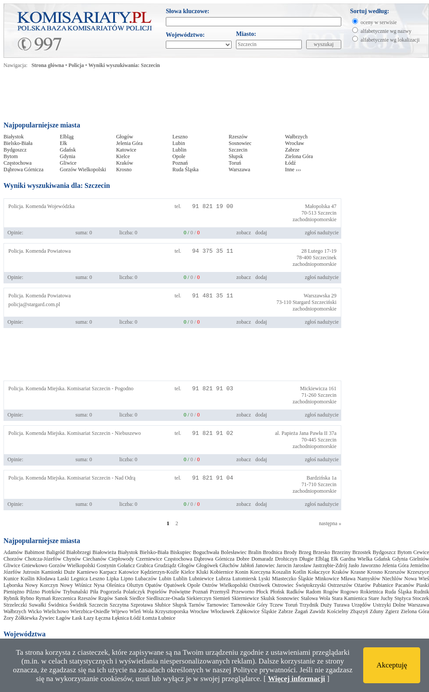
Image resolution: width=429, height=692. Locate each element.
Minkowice (327, 578)
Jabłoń (247, 565)
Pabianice (383, 585)
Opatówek (174, 585)
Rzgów (105, 598)
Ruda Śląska (185, 169)
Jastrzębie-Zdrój (330, 565)
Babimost (35, 552)
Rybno (27, 598)
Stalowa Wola (315, 598)
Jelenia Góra (129, 143)
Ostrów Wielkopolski (225, 585)
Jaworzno (371, 565)
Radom (314, 592)
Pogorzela (110, 592)
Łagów (63, 618)
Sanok (121, 598)
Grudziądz (165, 565)
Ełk (63, 143)
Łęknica (120, 618)
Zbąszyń (359, 611)
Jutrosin (31, 572)
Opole (178, 156)
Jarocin (284, 565)
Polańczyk (134, 592)
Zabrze (292, 150)
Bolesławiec (234, 552)
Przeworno (243, 592)
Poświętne (179, 592)
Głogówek (207, 565)
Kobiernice (221, 572)
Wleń (135, 611)
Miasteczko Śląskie (292, 578)
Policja (76, 65)
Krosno (124, 169)
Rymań (43, 598)
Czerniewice (149, 559)
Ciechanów (95, 559)
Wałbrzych (296, 137)
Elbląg (66, 137)
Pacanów (404, 585)
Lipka (113, 578)
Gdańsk (68, 150)
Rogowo (349, 592)
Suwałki (37, 605)
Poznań (180, 163)
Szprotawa (142, 605)
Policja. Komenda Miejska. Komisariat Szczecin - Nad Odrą (72, 478)
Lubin (178, 143)
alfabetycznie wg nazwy (386, 31)
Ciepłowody (121, 559)
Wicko (35, 611)
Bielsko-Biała (18, 143)
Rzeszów (238, 137)
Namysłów (369, 578)
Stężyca (402, 598)
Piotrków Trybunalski (65, 592)
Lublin (179, 150)
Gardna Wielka (356, 559)
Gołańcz (126, 565)
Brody (290, 552)
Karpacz (108, 572)
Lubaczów (146, 578)
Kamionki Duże (58, 572)
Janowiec (265, 565)
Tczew (276, 605)
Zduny (376, 611)
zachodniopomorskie (314, 219)
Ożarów (362, 585)
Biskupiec (180, 552)
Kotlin (299, 572)
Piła (94, 592)
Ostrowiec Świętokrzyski (298, 585)
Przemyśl (220, 592)
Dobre (243, 559)
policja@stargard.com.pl (34, 304)
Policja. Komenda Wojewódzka (41, 206)
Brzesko (321, 552)
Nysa (99, 585)
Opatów (153, 585)
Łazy (88, 618)
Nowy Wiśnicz (76, 585)
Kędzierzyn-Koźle (159, 572)
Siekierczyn (198, 598)
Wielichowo (56, 611)
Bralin (254, 552)
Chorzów (13, 559)
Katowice (126, 150)
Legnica (79, 578)
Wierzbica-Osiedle (90, 611)
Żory (9, 618)
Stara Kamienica (349, 598)
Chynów (72, 559)
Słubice (163, 605)
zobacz (243, 232)
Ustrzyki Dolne (389, 605)
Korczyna (260, 572)
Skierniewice (245, 598)
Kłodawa (45, 578)
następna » (330, 523)
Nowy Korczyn (41, 585)
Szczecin (238, 150)
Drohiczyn (286, 559)
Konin (241, 572)
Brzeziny (341, 552)
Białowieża (104, 552)
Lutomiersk (244, 578)
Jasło (354, 565)
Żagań (301, 611)
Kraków (124, 163)
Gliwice (68, 163)
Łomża (149, 618)
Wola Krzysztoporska (165, 611)
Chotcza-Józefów (43, 559)
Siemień (221, 598)
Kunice (11, 578)
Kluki (202, 572)
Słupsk (236, 156)
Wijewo (119, 611)
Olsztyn (135, 585)
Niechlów (392, 578)
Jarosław (302, 565)
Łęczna (103, 618)
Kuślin (28, 578)
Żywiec (47, 618)
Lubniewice (201, 578)
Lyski (264, 578)
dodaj (261, 232)
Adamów (13, 552)
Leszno (180, 137)
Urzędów (361, 605)
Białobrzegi (78, 552)
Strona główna (48, 65)
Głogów (124, 137)
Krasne (357, 572)
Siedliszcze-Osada (166, 598)
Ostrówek (260, 585)
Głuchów (229, 565)
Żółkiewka (26, 618)
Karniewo (87, 572)
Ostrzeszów (340, 585)
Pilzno (33, 592)
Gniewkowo (34, 565)
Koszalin (281, 572)
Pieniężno (14, 592)
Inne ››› (293, 169)
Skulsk (268, 598)
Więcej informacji (296, 678)
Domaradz (262, 559)
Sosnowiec (240, 143)
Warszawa (239, 169)
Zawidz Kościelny (329, 611)
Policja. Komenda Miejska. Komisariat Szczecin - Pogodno (70, 388)
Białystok (14, 137)
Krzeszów (394, 572)
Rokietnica (371, 592)
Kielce (123, 156)
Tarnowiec (218, 605)
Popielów (157, 592)
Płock (262, 592)
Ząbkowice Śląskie (256, 611)
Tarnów (196, 605)
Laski (63, 578)
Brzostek (361, 552)
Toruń (235, 163)
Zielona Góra (299, 156)
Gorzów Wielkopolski (83, 169)
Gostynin (106, 565)
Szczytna (119, 605)
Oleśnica (116, 585)
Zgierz (392, 611)
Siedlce (137, 598)
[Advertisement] (172, 97)
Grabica (144, 565)
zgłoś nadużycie (322, 232)
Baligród (55, 552)
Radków (295, 592)
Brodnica (272, 552)
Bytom (11, 156)
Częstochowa (18, 163)
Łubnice (166, 618)
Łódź (290, 163)
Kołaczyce (319, 572)
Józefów (12, 572)
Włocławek (223, 611)
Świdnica (58, 605)
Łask (77, 618)
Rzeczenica (64, 598)
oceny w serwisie (379, 22)
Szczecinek (324, 257)
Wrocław (294, 143)
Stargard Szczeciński (314, 302)
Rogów (331, 592)
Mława (348, 578)
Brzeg (305, 552)
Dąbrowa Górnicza (23, 169)
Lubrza (223, 578)
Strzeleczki (15, 605)
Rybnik (11, 598)
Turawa (342, 605)
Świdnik (78, 605)
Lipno (127, 578)
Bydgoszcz (15, 150)
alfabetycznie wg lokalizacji (390, 40)
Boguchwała (206, 552)
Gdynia (67, 156)
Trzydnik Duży (316, 605)
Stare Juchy (380, 598)
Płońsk (277, 592)
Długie (306, 559)
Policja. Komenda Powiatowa (39, 251)
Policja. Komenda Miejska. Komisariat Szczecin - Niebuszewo (74, 433)
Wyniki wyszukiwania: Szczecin (124, 65)
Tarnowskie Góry (249, 605)
